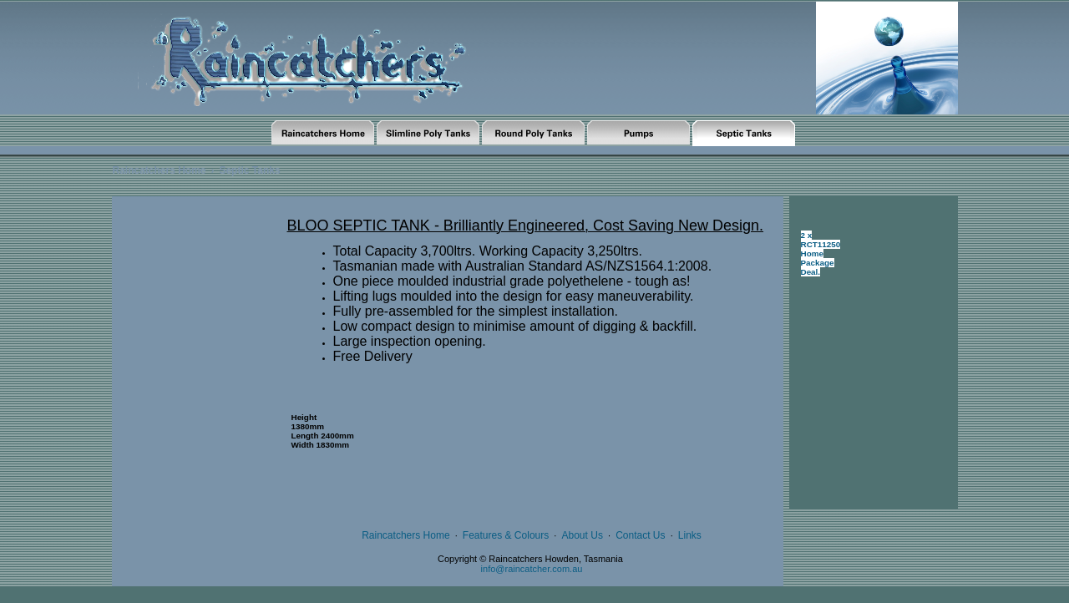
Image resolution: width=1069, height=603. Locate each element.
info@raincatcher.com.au (532, 569)
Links (690, 535)
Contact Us (640, 535)
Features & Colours (506, 535)
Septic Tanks (249, 170)
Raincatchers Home (159, 170)
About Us (582, 535)
